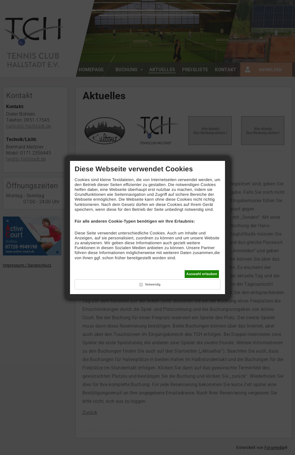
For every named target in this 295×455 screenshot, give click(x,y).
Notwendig (152, 284)
